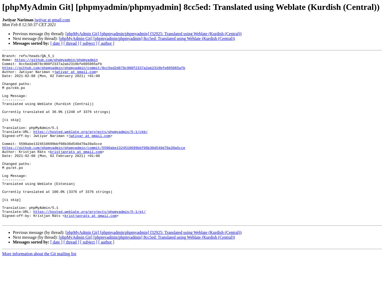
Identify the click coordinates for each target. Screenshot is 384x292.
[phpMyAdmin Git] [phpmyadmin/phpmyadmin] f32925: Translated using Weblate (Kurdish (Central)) (153, 33)
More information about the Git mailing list (39, 287)
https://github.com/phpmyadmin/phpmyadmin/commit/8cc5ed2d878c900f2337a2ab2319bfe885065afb (93, 70)
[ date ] (56, 43)
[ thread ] (71, 43)
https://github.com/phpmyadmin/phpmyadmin (56, 61)
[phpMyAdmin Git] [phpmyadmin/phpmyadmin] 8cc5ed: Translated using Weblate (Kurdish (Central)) (147, 38)
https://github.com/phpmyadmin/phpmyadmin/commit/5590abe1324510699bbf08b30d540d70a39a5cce (93, 166)
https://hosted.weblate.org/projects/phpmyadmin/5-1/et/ (89, 243)
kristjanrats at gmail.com (76, 171)
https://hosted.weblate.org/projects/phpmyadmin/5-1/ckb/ (90, 147)
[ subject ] (88, 43)
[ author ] (106, 43)
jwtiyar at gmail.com (52, 20)
